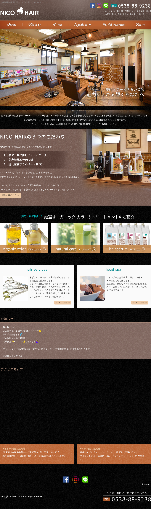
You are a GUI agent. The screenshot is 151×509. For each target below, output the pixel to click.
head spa (139, 302)
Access (141, 24)
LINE (85, 479)
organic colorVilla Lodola (24, 238)
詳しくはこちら (10, 195)
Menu (57, 24)
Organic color (82, 24)
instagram (75, 479)
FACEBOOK (66, 479)
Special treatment (114, 24)
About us (34, 24)
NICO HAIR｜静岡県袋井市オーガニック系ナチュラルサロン (20, 2)
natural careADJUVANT (75, 238)
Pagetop (145, 484)
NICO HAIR (11, 24)
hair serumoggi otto (127, 238)
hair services (62, 302)
